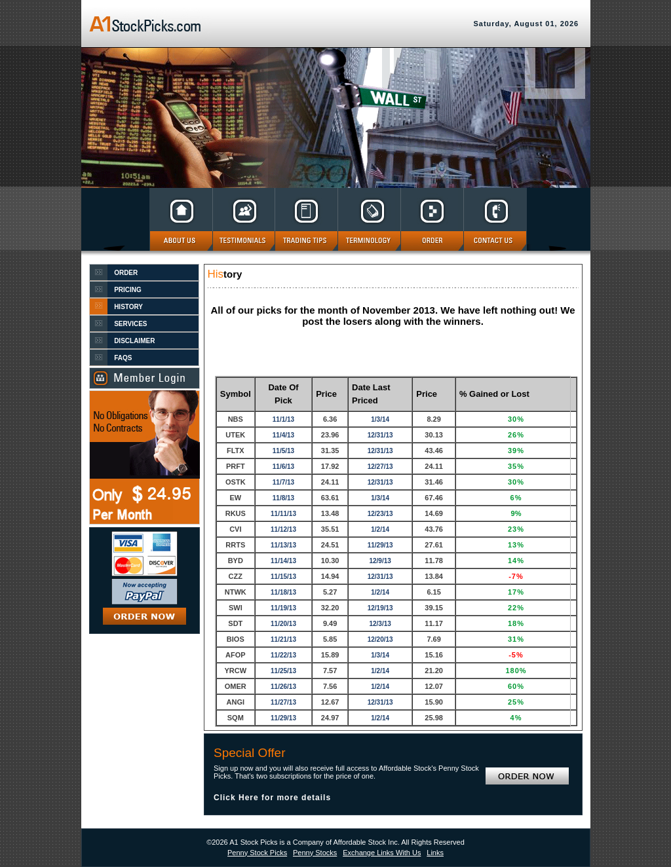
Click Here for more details (272, 797)
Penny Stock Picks (257, 853)
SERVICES (130, 323)
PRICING (128, 289)
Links (435, 853)
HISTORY (128, 306)
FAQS (123, 357)
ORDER (126, 272)
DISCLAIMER (134, 340)
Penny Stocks (315, 853)
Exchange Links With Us (382, 853)
